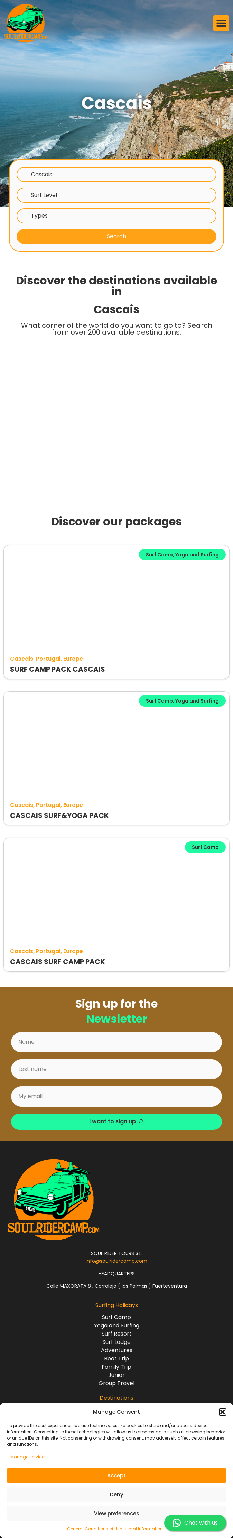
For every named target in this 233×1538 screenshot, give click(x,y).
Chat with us (195, 1523)
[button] (222, 1412)
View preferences (116, 1513)
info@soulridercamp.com (116, 1260)
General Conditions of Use (94, 1529)
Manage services (28, 1457)
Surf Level (44, 195)
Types (39, 216)
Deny (116, 1494)
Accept (116, 1475)
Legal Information (144, 1529)
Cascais (41, 174)
